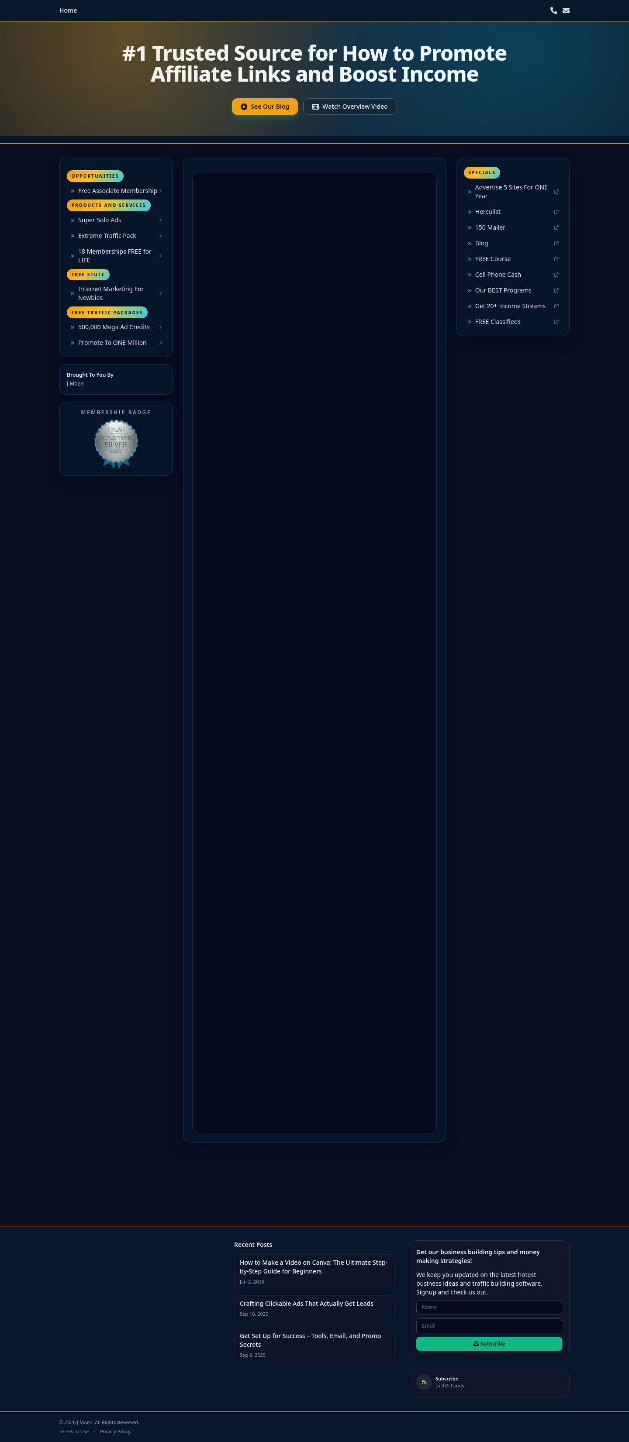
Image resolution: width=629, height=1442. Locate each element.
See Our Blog (265, 106)
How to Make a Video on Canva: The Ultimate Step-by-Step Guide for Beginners (313, 1266)
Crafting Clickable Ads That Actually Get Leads (306, 1303)
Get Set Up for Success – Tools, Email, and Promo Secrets (310, 1340)
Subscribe (489, 1343)
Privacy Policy (115, 1431)
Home (68, 10)
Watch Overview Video (349, 106)
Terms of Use (74, 1431)
